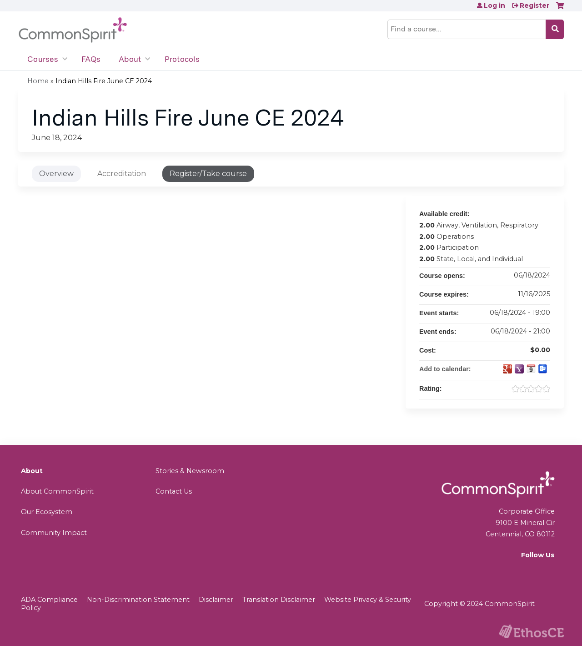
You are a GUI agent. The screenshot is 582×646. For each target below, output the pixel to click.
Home (38, 81)
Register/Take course (208, 173)
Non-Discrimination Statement (138, 600)
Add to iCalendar (531, 368)
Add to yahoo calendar (519, 368)
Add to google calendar (507, 368)
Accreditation (121, 173)
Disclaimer (216, 600)
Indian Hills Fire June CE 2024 (103, 81)
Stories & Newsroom (190, 471)
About (130, 59)
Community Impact (54, 533)
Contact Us (174, 491)
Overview (56, 173)
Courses (42, 59)
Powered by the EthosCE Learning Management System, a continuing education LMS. (531, 631)
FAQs (90, 59)
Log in (494, 5)
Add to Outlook (542, 368)
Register (534, 5)
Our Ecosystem (46, 512)
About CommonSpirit (57, 491)
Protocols (182, 59)
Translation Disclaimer (278, 600)
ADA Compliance (49, 600)
